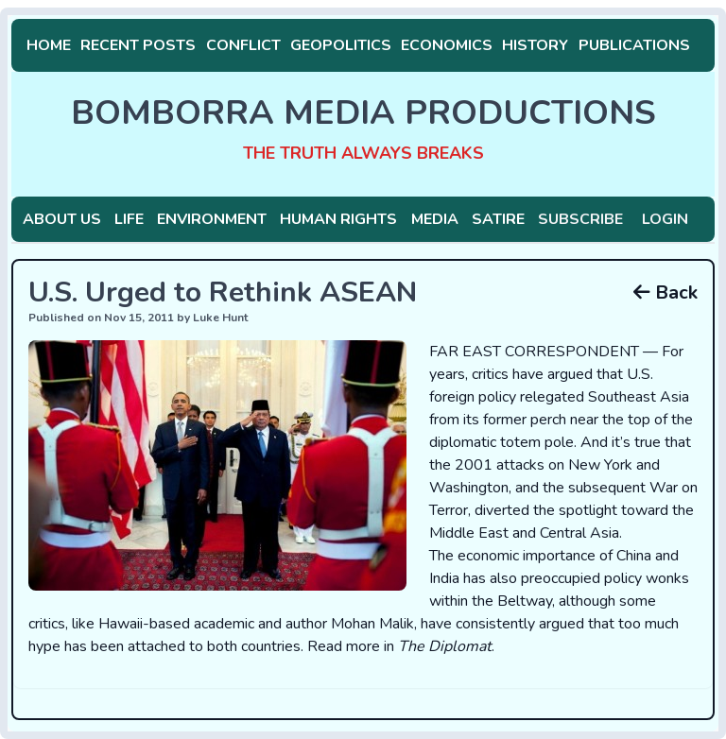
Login (665, 219)
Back (665, 292)
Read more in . (400, 646)
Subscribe (580, 219)
